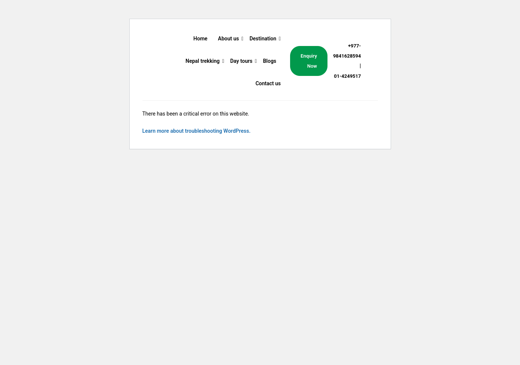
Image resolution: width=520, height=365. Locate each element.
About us (228, 39)
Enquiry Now (309, 61)
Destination (262, 39)
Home (200, 39)
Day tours (241, 61)
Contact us (268, 83)
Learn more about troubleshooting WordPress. (196, 131)
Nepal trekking (202, 61)
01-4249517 (347, 76)
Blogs (269, 61)
